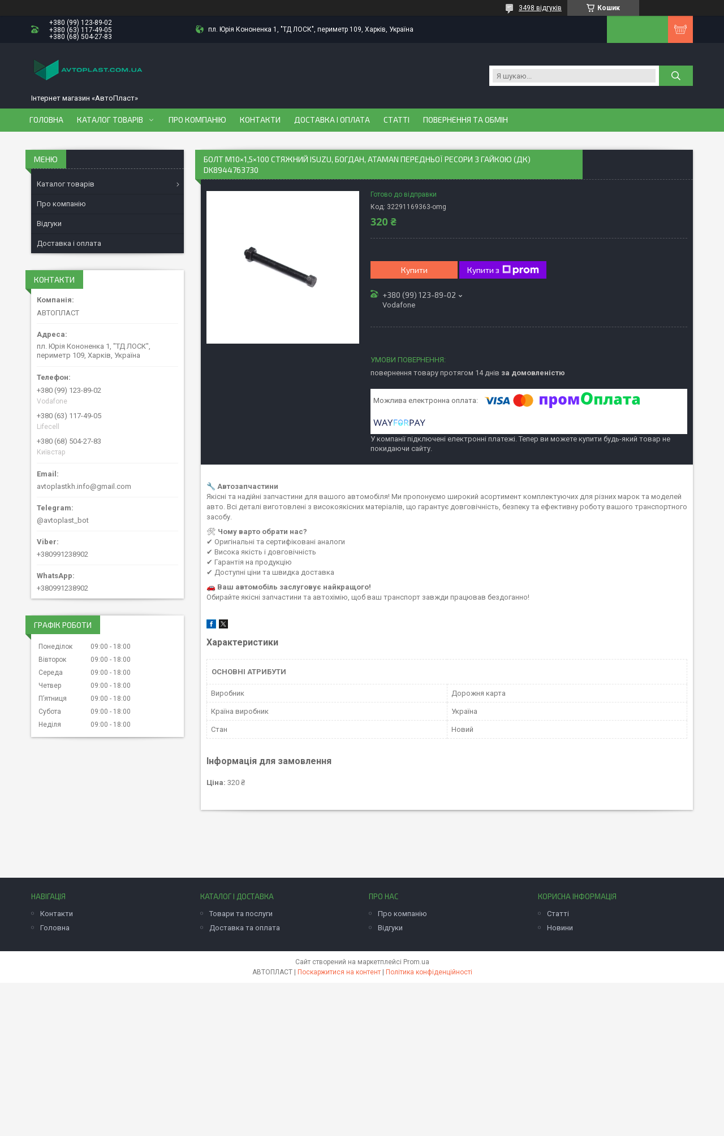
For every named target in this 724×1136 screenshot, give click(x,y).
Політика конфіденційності (429, 972)
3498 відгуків (540, 8)
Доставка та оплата (244, 927)
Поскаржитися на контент (339, 972)
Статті (396, 120)
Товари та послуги (241, 913)
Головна (46, 120)
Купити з (503, 270)
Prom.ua (416, 962)
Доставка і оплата (332, 120)
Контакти (260, 120)
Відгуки (49, 223)
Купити (414, 270)
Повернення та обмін (465, 120)
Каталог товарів (110, 120)
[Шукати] (676, 76)
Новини (560, 927)
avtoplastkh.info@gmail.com (84, 486)
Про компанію (197, 120)
